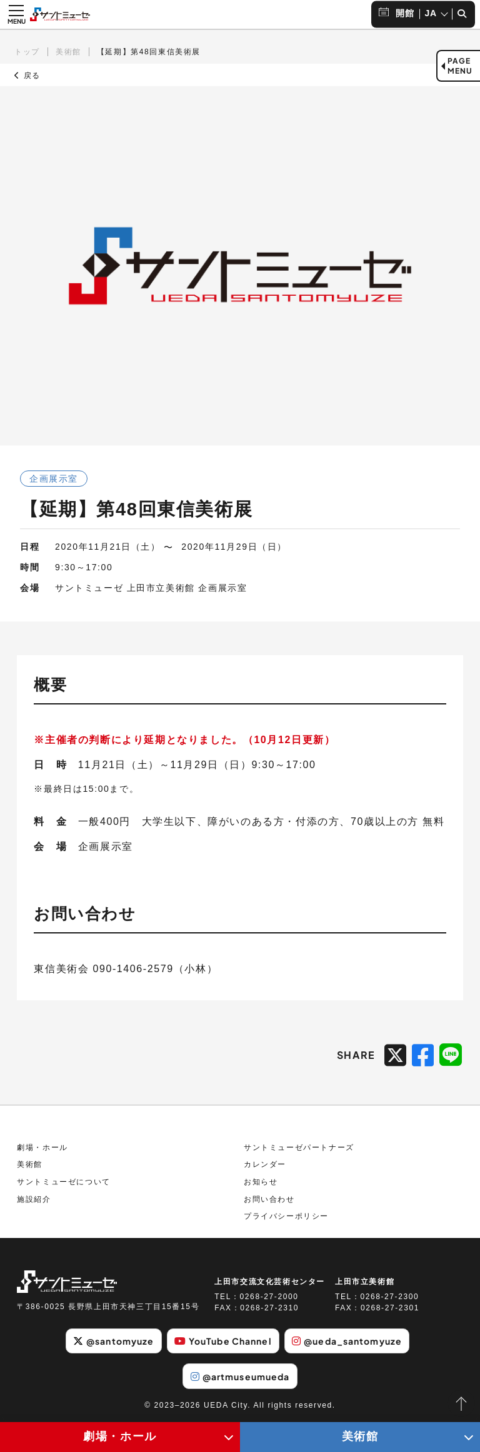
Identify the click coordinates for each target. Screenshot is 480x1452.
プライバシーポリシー (286, 1216)
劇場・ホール (42, 1147)
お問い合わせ (269, 1199)
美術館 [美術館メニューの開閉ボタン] (360, 1436)
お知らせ (261, 1181)
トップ (27, 51)
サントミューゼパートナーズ (299, 1147)
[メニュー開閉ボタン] (16, 14)
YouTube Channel (223, 1341)
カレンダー (265, 1164)
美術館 (68, 51)
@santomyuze (113, 1341)
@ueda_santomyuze (347, 1341)
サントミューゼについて (64, 1181)
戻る (27, 75)
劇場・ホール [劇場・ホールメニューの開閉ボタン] (120, 1436)
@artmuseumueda (240, 1376)
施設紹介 (34, 1199)
